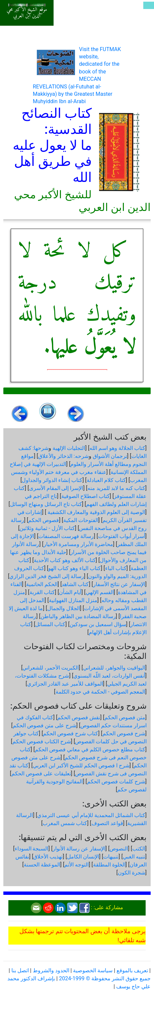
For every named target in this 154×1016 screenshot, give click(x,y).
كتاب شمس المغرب (65, 823)
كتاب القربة (42, 592)
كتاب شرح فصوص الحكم (70, 733)
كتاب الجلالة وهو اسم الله (117, 448)
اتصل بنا (20, 970)
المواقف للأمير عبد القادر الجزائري (65, 684)
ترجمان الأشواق (110, 456)
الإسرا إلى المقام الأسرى (56, 488)
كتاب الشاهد (75, 584)
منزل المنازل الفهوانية (73, 600)
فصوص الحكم (43, 520)
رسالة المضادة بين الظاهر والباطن (78, 616)
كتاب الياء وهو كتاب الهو (74, 568)
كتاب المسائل (50, 624)
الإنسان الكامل (83, 856)
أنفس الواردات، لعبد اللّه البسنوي (109, 676)
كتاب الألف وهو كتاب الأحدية (65, 560)
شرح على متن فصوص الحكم (44, 725)
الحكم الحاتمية (42, 584)
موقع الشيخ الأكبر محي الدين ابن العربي (27, 13)
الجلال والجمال (63, 608)
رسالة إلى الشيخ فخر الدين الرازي (46, 576)
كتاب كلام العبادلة (106, 480)
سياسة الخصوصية (92, 970)
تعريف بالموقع (132, 970)
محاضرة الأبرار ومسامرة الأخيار (78, 544)
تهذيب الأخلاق (48, 856)
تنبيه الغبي (134, 856)
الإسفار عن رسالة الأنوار (79, 848)
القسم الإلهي (100, 592)
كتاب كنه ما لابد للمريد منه (116, 488)
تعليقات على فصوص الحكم (41, 773)
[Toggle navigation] (148, 5)
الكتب (138, 848)
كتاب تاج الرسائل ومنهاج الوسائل (46, 504)
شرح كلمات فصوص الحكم (116, 781)
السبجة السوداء (32, 848)
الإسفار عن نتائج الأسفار (119, 584)
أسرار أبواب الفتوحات (121, 536)
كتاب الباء (116, 568)
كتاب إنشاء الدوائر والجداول (52, 480)
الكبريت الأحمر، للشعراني (50, 668)
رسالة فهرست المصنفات (66, 536)
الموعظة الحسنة (42, 864)
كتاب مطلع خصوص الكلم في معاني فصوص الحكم (90, 749)
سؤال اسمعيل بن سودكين (98, 624)
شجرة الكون (131, 872)
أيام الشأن (70, 592)
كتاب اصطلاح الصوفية (85, 496)
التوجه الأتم (76, 864)
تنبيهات (111, 856)
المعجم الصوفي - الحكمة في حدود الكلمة (100, 692)
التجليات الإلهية (69, 448)
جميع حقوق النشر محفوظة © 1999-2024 (105, 978)
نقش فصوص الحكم (78, 717)
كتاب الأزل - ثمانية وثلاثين (47, 528)
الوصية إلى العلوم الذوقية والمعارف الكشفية (95, 512)
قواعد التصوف (107, 823)
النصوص (118, 848)
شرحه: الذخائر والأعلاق (63, 456)
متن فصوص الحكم (124, 717)
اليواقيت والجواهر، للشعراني (114, 668)
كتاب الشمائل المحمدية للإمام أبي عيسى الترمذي (91, 815)
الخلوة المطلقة (109, 864)
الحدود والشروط (51, 970)
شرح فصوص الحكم (123, 733)
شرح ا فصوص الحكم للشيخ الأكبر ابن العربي (81, 765)
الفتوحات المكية (80, 520)
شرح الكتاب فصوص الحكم (41, 741)
